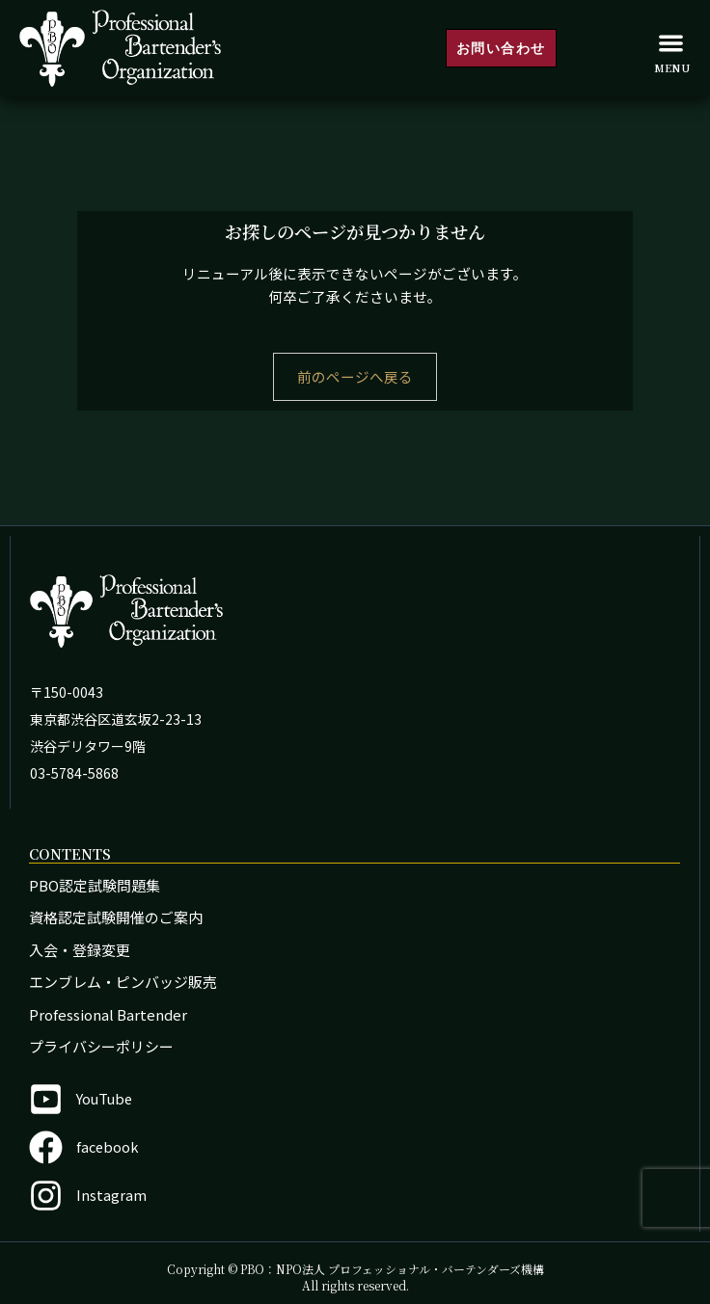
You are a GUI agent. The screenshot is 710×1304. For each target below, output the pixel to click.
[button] (671, 43)
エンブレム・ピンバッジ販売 (123, 981)
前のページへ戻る (355, 376)
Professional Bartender (108, 1014)
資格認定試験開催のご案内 (116, 917)
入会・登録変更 (79, 950)
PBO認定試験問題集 (94, 885)
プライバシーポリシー (101, 1046)
